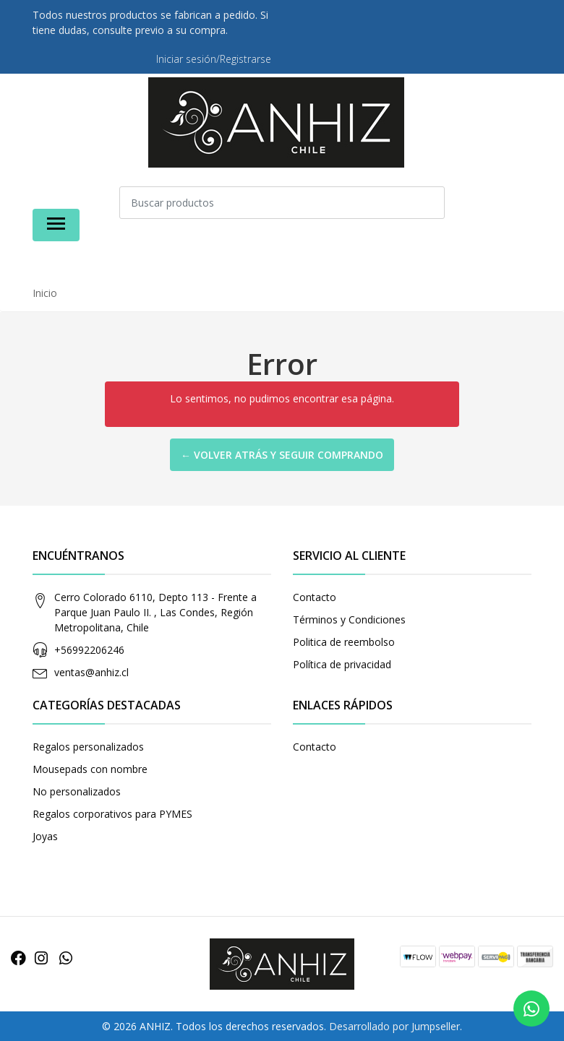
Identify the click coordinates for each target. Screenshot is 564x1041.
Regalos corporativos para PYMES (112, 814)
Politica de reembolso (344, 642)
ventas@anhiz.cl (91, 672)
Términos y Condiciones (349, 619)
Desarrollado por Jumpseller (394, 1026)
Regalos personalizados (88, 746)
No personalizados (77, 791)
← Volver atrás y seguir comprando (282, 455)
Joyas (45, 836)
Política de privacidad (342, 664)
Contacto (314, 597)
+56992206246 (89, 650)
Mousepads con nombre (90, 769)
